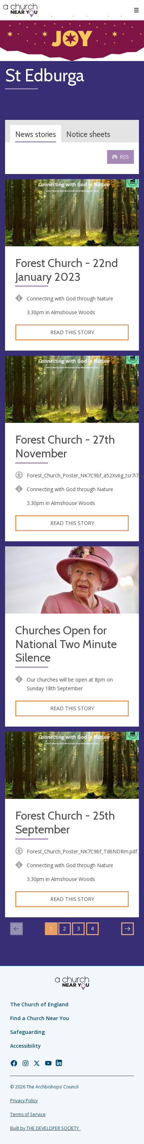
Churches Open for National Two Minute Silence (66, 644)
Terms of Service (28, 1114)
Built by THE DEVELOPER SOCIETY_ (45, 1128)
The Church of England (39, 1004)
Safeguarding (27, 1031)
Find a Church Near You (39, 1018)
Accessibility (25, 1045)
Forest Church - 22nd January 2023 (66, 270)
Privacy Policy (24, 1100)
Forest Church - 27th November (65, 446)
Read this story (72, 332)
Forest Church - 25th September (65, 822)
